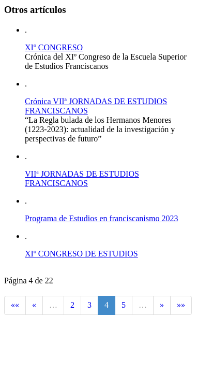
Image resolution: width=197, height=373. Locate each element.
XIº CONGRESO (54, 47)
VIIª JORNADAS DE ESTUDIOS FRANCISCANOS (82, 178)
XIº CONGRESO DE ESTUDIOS (81, 253)
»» (181, 304)
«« (15, 304)
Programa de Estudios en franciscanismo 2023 (101, 218)
